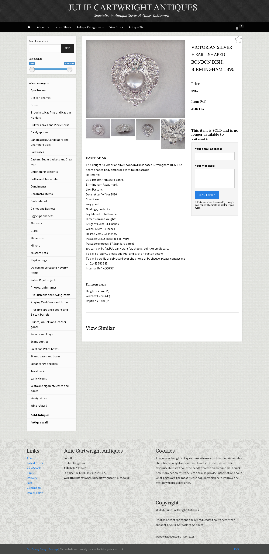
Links (30, 473)
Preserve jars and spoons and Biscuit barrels (49, 312)
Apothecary (38, 90)
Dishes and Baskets (43, 208)
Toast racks (38, 371)
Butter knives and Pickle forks (50, 125)
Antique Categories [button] (90, 27)
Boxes (34, 105)
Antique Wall (137, 27)
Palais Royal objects (44, 280)
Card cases (37, 152)
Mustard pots (39, 253)
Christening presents (44, 172)
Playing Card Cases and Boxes (49, 302)
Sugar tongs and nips (44, 364)
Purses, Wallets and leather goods (48, 324)
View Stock (116, 27)
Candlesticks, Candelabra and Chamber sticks (49, 142)
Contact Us (34, 487)
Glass (34, 231)
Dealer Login (35, 493)
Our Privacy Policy (36, 549)
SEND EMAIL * (207, 195)
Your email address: (208, 149)
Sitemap (53, 549)
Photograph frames (44, 287)
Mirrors (35, 245)
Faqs (30, 483)
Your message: (205, 165)
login (237, 549)
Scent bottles (39, 341)
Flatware (36, 223)
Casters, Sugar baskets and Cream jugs (52, 161)
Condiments (39, 186)
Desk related (39, 201)
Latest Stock (62, 27)
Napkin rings (39, 260)
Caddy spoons (39, 132)
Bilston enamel (41, 98)
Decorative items (42, 194)
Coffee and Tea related (45, 179)
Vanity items (39, 378)
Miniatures (37, 238)
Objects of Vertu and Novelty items (49, 270)
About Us (43, 27)
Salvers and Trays (42, 334)
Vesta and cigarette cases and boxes (50, 388)
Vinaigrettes (39, 398)
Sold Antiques (40, 415)
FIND (67, 48)
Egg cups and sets (42, 216)
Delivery (32, 478)
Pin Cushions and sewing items (50, 295)
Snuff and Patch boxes (45, 349)
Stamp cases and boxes (45, 356)
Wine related (39, 405)
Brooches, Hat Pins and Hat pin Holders (51, 114)
